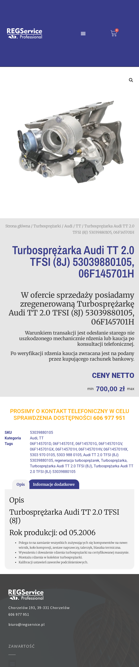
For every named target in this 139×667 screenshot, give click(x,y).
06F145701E (63, 443)
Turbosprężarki (47, 226)
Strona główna (17, 226)
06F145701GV (110, 443)
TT (78, 226)
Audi (68, 226)
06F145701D (40, 443)
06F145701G (86, 443)
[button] (83, 33)
